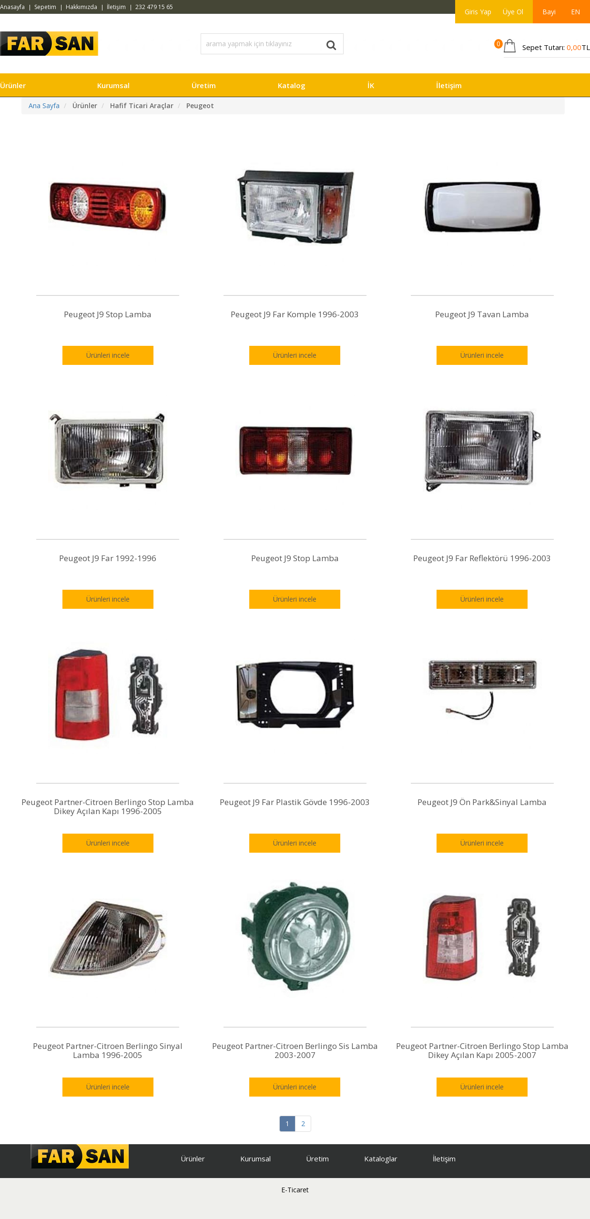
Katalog (291, 85)
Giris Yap (478, 11)
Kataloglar (380, 1158)
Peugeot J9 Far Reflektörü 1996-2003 (482, 558)
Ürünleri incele (108, 355)
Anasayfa (12, 7)
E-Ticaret (295, 1189)
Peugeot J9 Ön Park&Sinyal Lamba (482, 801)
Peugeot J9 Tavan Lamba (482, 314)
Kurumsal (113, 85)
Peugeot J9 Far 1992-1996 (107, 558)
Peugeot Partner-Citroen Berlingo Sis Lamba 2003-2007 (295, 1050)
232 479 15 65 (154, 7)
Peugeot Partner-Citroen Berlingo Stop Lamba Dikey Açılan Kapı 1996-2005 (107, 806)
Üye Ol (513, 11)
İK (370, 85)
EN (575, 11)
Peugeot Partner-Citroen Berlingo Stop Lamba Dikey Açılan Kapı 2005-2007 (482, 1050)
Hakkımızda (81, 7)
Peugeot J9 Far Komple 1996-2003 (295, 314)
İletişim (116, 7)
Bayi (549, 11)
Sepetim (45, 7)
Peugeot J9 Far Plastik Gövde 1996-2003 (295, 801)
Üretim (204, 85)
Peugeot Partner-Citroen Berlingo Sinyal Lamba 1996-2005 (108, 1050)
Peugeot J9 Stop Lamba (108, 314)
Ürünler (13, 85)
